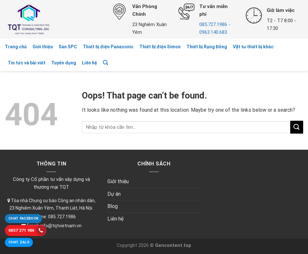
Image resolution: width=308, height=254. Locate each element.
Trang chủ (16, 46)
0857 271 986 (27, 230)
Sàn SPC (68, 46)
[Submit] (296, 127)
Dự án (114, 194)
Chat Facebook (23, 218)
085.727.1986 (62, 216)
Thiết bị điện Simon (160, 46)
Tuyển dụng (63, 62)
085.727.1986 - (214, 24)
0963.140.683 (213, 32)
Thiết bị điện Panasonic (108, 46)
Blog (112, 206)
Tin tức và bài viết (26, 62)
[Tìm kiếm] (105, 62)
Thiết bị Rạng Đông (206, 46)
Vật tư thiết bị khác (253, 46)
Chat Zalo (18, 242)
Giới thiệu (43, 46)
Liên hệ (89, 62)
